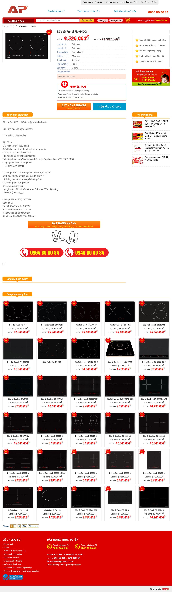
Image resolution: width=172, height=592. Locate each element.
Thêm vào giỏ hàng (109, 107)
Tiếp (24, 526)
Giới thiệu (98, 2)
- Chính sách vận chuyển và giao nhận (17, 568)
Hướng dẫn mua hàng (128, 2)
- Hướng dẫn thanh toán (12, 564)
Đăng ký (102, 20)
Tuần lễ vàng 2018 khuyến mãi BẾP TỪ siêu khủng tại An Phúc (156, 136)
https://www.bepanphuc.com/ (60, 561)
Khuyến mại (111, 2)
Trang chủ (87, 2)
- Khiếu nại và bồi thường (12, 561)
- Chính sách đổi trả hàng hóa (14, 551)
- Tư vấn (6, 547)
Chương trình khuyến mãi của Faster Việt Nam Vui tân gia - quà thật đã (157, 148)
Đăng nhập (116, 20)
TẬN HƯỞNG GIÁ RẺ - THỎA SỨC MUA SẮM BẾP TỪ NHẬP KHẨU (156, 124)
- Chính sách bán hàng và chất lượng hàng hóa (21, 571)
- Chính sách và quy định (12, 554)
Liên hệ (153, 2)
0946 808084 (148, 80)
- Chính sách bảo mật (11, 557)
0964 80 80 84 (158, 12)
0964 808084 (148, 77)
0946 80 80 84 (88, 548)
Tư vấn (144, 2)
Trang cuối (33, 526)
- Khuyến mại (8, 544)
